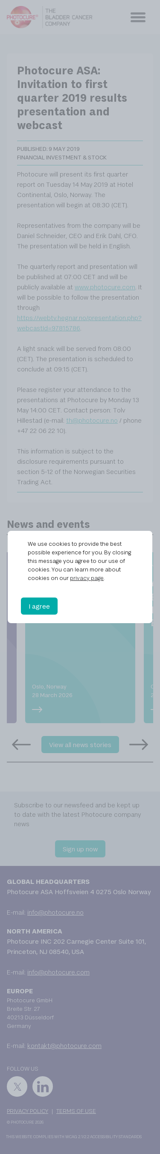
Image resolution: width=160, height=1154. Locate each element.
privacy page (87, 578)
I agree (39, 606)
